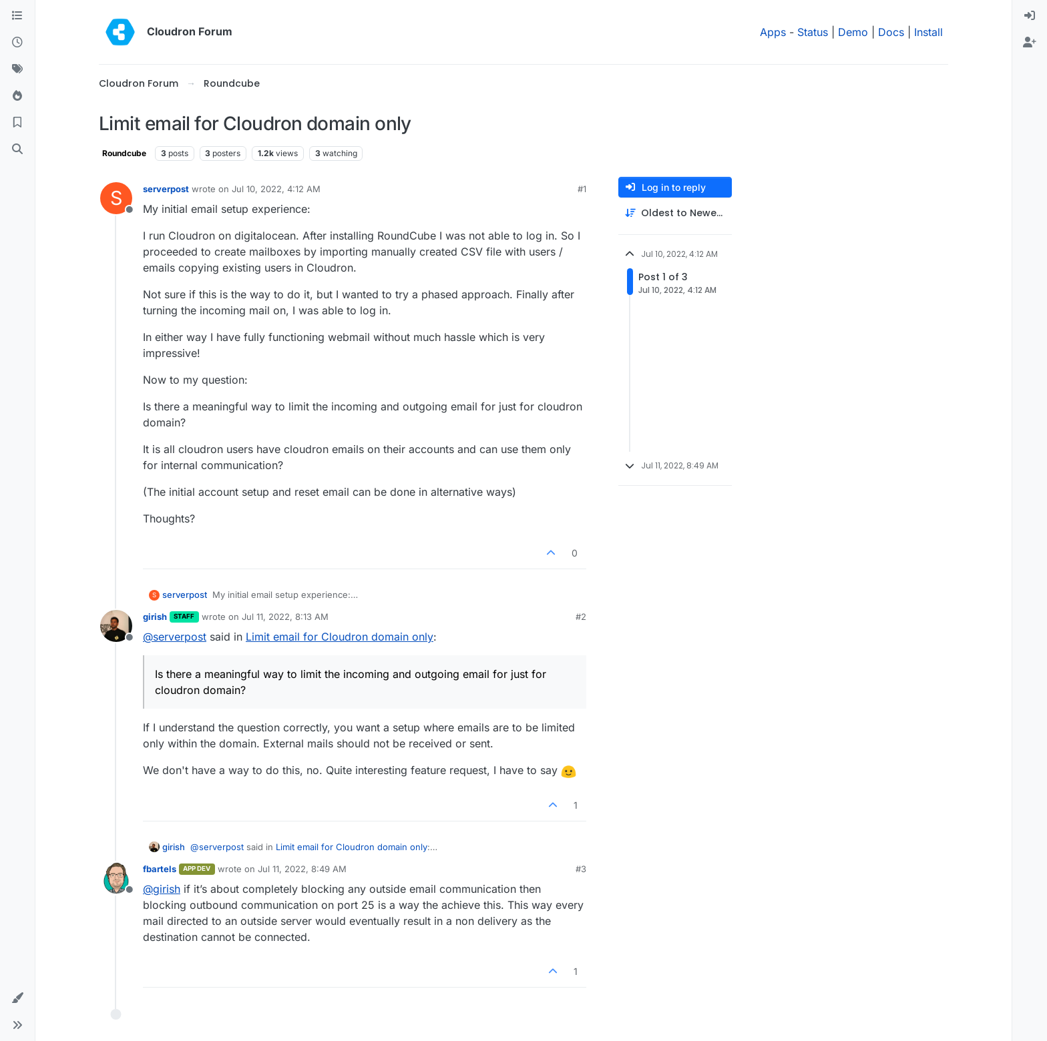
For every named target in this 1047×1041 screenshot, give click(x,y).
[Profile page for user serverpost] (116, 198)
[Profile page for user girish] (116, 626)
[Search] (17, 149)
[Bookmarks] (17, 122)
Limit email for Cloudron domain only (339, 636)
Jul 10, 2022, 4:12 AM (276, 189)
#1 (582, 189)
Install (928, 32)
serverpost (166, 189)
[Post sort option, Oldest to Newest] (675, 213)
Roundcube (124, 153)
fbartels (159, 868)
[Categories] (17, 16)
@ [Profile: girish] (161, 889)
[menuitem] (1030, 16)
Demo (853, 32)
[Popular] (17, 96)
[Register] (1030, 42)
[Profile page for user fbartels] (116, 878)
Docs (891, 32)
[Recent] (17, 42)
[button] (17, 998)
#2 (581, 616)
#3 (581, 868)
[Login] (1030, 16)
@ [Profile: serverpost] (174, 636)
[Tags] (17, 69)
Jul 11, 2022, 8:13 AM (285, 616)
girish (155, 616)
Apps (773, 32)
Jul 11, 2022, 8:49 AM (302, 868)
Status (812, 32)
